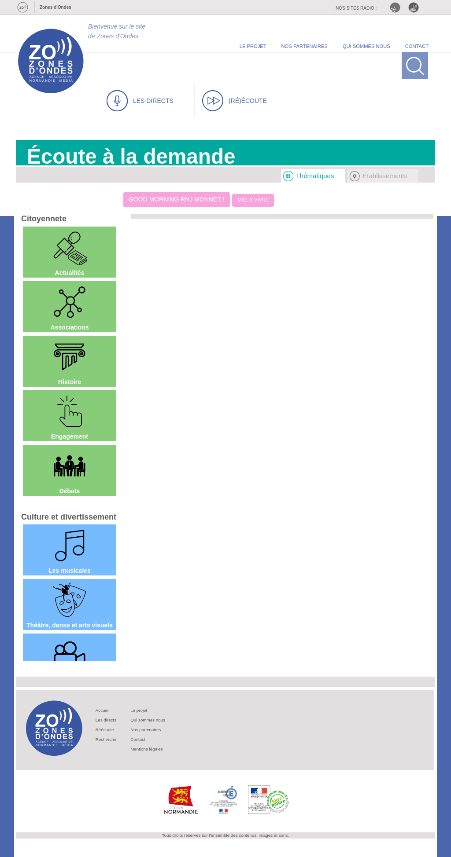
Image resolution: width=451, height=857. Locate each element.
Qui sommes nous (147, 720)
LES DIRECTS (140, 100)
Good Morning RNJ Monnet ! (177, 199)
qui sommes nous (366, 46)
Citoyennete (44, 218)
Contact (137, 739)
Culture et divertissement (68, 517)
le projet (253, 46)
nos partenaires (304, 46)
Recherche (106, 739)
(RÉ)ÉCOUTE (234, 100)
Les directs (106, 720)
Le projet (138, 710)
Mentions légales (146, 749)
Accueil (103, 710)
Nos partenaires (145, 729)
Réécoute (105, 729)
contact (417, 46)
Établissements (384, 175)
